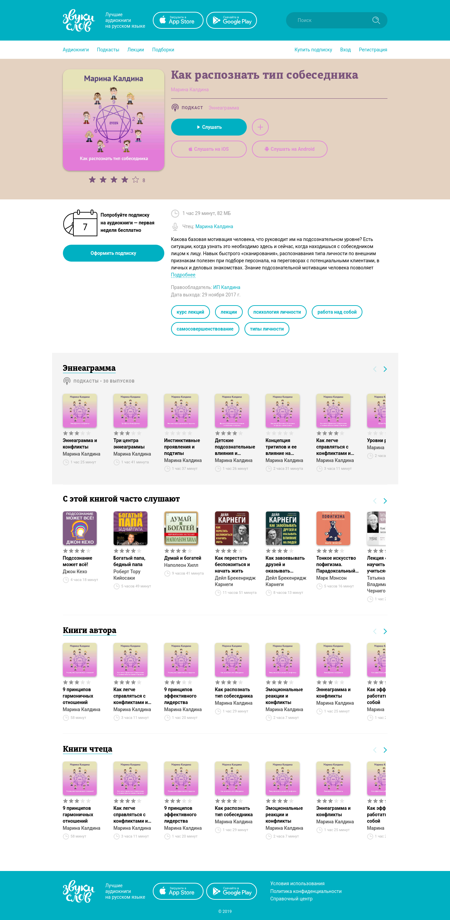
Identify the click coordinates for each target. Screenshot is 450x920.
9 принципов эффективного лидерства (180, 696)
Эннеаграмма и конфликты (80, 444)
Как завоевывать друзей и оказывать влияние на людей (286, 564)
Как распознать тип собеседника (234, 693)
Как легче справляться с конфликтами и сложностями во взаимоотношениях (338, 447)
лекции (229, 312)
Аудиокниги (76, 49)
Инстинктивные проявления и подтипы (182, 447)
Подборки (163, 49)
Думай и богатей (183, 558)
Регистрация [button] (373, 49)
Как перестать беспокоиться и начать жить (232, 564)
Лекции (135, 49)
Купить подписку (313, 49)
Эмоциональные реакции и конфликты (284, 696)
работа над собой (337, 312)
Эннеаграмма (224, 108)
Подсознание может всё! (77, 561)
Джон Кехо (75, 571)
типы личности (267, 329)
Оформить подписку (113, 253)
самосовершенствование (205, 329)
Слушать (209, 127)
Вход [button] (345, 49)
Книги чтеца (87, 750)
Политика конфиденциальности (306, 891)
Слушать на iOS (209, 149)
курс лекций (190, 312)
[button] (76, 49)
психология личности (277, 312)
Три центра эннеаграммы (129, 444)
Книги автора (89, 631)
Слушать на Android (290, 149)
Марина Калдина (81, 454)
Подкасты (108, 49)
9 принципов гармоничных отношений (78, 696)
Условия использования (297, 883)
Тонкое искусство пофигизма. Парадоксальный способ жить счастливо (336, 564)
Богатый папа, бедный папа (129, 561)
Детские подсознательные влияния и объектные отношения (235, 447)
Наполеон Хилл (181, 565)
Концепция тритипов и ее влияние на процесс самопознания (282, 447)
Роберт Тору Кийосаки (127, 575)
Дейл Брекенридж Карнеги (235, 581)
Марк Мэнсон (331, 578)
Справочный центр (291, 898)
